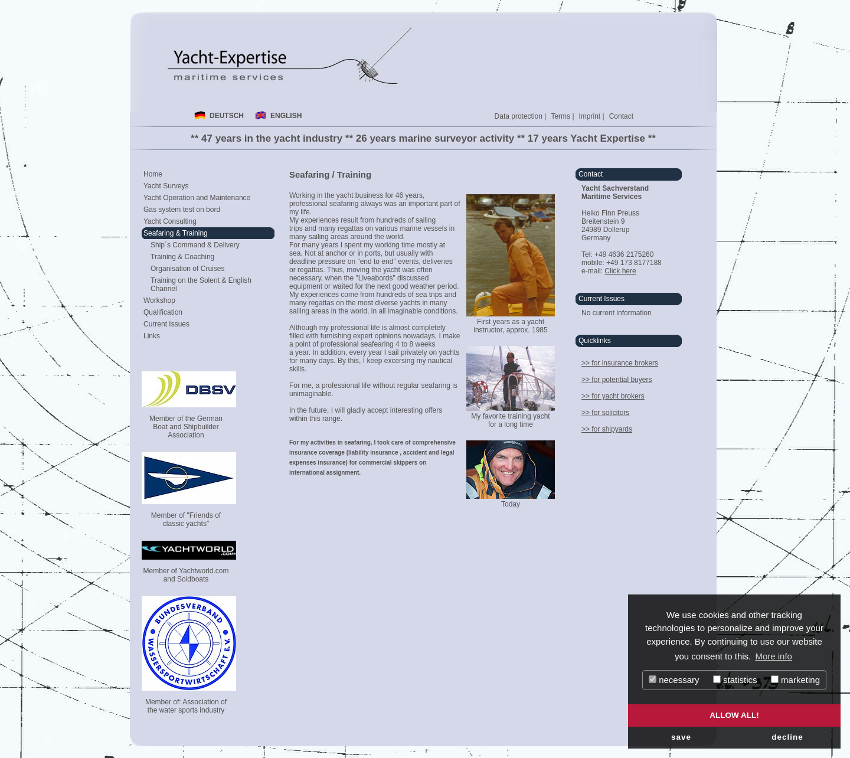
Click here (620, 271)
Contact (621, 116)
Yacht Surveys (165, 186)
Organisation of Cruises (187, 268)
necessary (674, 680)
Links (151, 336)
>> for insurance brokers (619, 363)
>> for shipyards (606, 429)
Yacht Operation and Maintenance (196, 198)
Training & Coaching (182, 257)
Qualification (162, 312)
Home (152, 174)
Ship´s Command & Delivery (195, 245)
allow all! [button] (734, 715)
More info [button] (773, 656)
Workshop (159, 300)
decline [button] (787, 737)
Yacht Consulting (170, 221)
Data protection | (521, 116)
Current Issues (166, 324)
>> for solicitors (605, 413)
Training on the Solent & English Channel (201, 284)
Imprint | (591, 116)
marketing (795, 680)
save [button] (681, 737)
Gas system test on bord (181, 209)
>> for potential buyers (616, 379)
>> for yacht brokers (613, 396)
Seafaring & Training (175, 233)
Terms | (562, 116)
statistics (735, 680)
